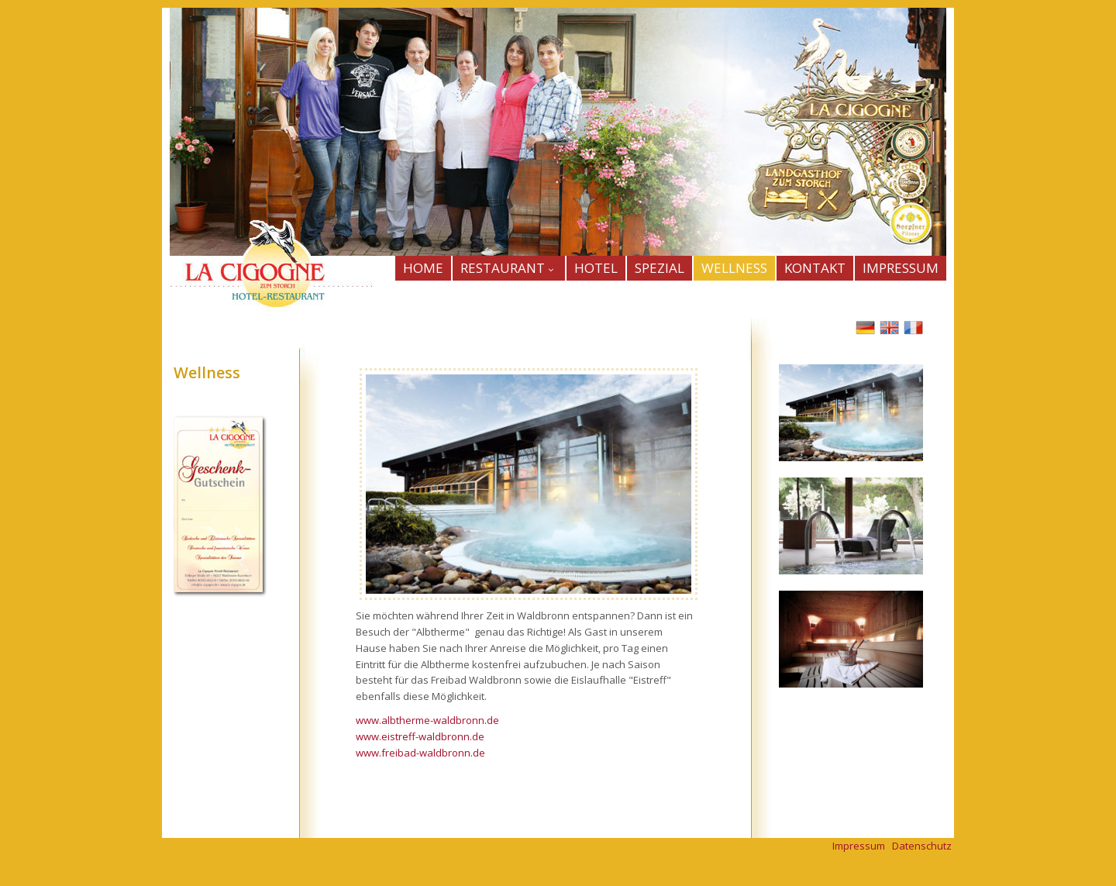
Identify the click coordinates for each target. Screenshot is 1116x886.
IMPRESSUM (901, 268)
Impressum (858, 846)
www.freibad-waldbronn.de (420, 753)
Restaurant (508, 268)
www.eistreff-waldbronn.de (420, 736)
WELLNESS (734, 268)
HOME (423, 268)
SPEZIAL (659, 268)
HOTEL (596, 268)
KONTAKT (815, 268)
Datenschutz (922, 846)
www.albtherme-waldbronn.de (427, 720)
